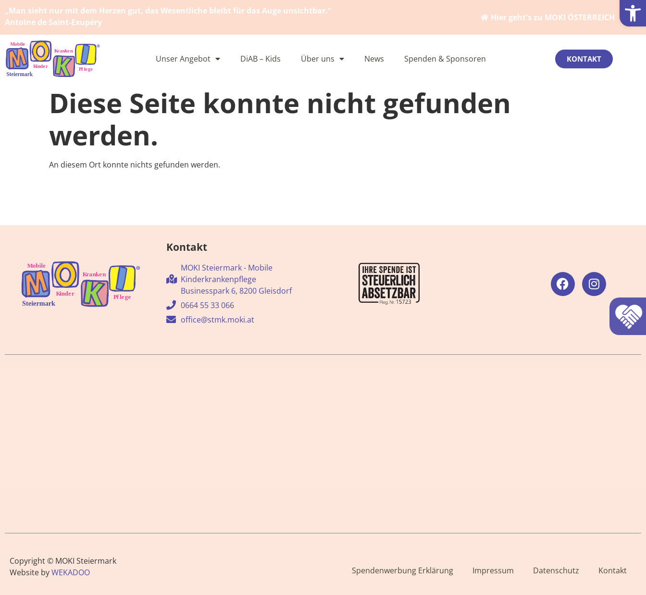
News (374, 58)
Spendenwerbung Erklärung (402, 570)
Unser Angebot (188, 58)
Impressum (493, 570)
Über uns (322, 58)
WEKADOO (70, 572)
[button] (633, 13)
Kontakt (612, 570)
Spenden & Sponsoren (445, 58)
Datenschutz (556, 570)
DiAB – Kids (260, 58)
